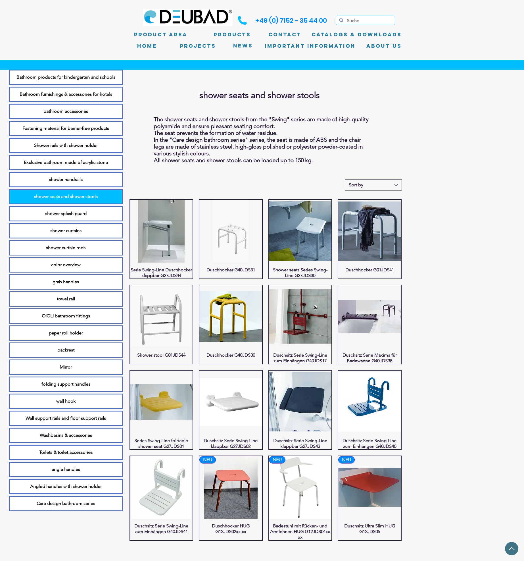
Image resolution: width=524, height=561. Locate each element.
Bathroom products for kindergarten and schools (65, 77)
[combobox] (373, 185)
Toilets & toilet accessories (66, 452)
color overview (65, 264)
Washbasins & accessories (66, 435)
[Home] (147, 46)
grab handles (66, 281)
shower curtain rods (65, 247)
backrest (65, 350)
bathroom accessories (65, 111)
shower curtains (66, 230)
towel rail (66, 299)
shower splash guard (66, 213)
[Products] (232, 34)
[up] (511, 548)
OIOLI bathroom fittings (66, 316)
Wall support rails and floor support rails (66, 418)
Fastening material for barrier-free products (65, 128)
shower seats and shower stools (66, 196)
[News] (243, 46)
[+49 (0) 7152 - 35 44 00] (291, 20)
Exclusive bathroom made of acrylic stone (66, 162)
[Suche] (365, 21)
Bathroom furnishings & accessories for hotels (66, 94)
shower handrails (66, 179)
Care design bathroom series (66, 503)
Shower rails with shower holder (66, 145)
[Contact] (284, 34)
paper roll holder (66, 333)
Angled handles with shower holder (66, 486)
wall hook (66, 401)
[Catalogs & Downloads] (357, 34)
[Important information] (310, 46)
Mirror (66, 367)
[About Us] (384, 46)
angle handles (66, 469)
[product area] (161, 34)
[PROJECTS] (198, 46)
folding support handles (65, 384)
